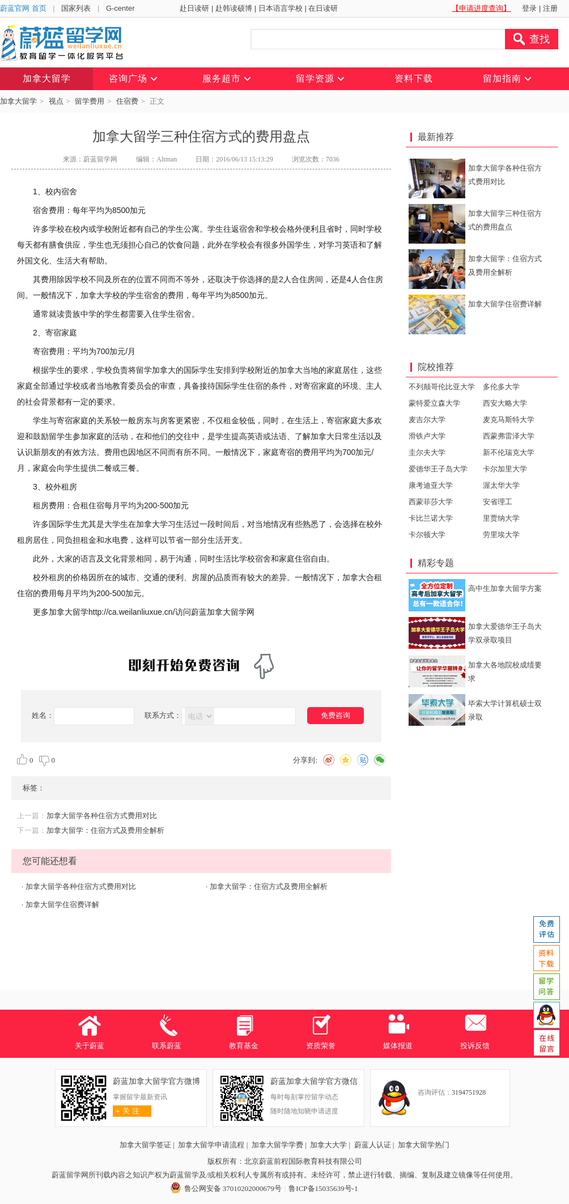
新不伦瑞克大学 (508, 452)
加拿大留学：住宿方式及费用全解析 (105, 830)
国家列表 (76, 8)
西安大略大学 (505, 403)
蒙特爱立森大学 (434, 403)
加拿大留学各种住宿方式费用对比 (101, 815)
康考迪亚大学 (431, 485)
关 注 (126, 1111)
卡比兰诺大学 (431, 518)
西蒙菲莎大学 (431, 501)
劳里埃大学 (501, 534)
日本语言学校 (280, 8)
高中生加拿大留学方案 (505, 588)
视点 (56, 101)
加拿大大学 (328, 1145)
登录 (529, 8)
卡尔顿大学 (427, 534)
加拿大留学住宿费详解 (62, 904)
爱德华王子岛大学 (438, 469)
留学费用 (89, 101)
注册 (550, 8)
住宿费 (127, 101)
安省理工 (497, 501)
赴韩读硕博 (233, 8)
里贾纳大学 (501, 518)
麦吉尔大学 (427, 419)
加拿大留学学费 (277, 1145)
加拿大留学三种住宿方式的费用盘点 (505, 220)
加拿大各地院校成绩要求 (505, 672)
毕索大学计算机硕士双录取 (505, 710)
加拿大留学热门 (423, 1145)
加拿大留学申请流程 (211, 1145)
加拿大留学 (18, 101)
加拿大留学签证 (145, 1145)
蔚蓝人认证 (372, 1145)
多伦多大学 (501, 386)
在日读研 (323, 8)
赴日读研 (194, 8)
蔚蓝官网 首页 (23, 8)
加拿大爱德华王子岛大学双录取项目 (505, 633)
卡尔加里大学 (505, 469)
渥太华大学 (501, 485)
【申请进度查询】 (481, 8)
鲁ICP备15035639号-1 (323, 1188)
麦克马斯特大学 (508, 419)
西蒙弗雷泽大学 (508, 436)
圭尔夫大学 (427, 452)
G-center (120, 8)
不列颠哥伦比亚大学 (442, 386)
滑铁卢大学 (427, 436)
